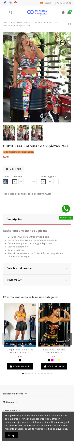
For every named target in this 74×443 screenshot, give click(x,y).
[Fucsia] (52, 360)
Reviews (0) (37, 280)
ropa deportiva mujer (39, 193)
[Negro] (20, 360)
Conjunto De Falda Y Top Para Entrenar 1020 (20, 351)
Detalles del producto (37, 268)
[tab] (37, 220)
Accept (11, 435)
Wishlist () (64, 3)
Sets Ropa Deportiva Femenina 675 (54, 351)
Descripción (37, 219)
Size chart (13, 168)
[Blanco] (55, 360)
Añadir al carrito (20, 366)
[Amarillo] (59, 360)
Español (47, 3)
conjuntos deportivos (15, 193)
